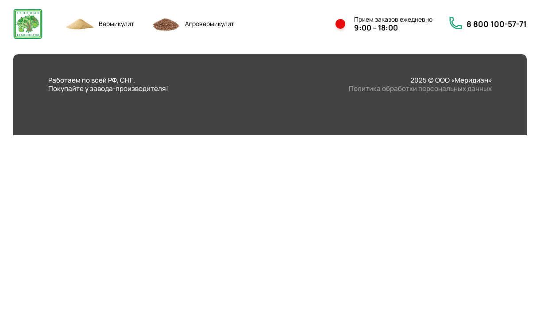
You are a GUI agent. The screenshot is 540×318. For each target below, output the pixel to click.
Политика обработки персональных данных (420, 88)
